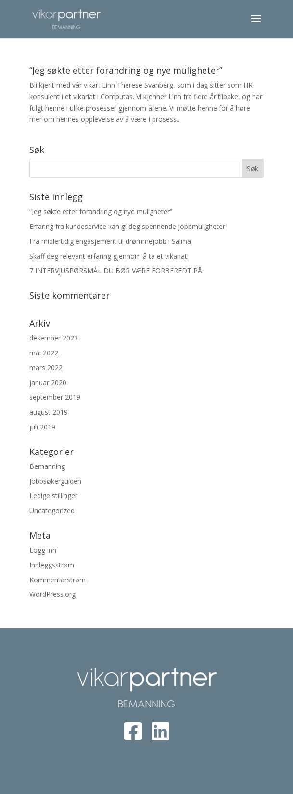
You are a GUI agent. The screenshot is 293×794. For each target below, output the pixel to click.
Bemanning (47, 466)
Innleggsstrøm (51, 564)
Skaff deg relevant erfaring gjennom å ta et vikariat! (109, 256)
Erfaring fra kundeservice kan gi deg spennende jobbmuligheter (127, 226)
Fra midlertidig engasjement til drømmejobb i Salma (110, 241)
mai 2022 (43, 352)
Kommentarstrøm (57, 579)
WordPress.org (52, 594)
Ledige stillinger (53, 495)
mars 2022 (46, 367)
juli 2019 (42, 426)
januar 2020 (47, 382)
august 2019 (48, 411)
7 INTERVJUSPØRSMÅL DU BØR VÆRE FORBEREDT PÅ (115, 270)
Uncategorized (52, 510)
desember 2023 (53, 337)
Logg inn (42, 550)
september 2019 (54, 397)
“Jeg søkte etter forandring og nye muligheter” (125, 70)
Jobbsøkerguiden (55, 481)
